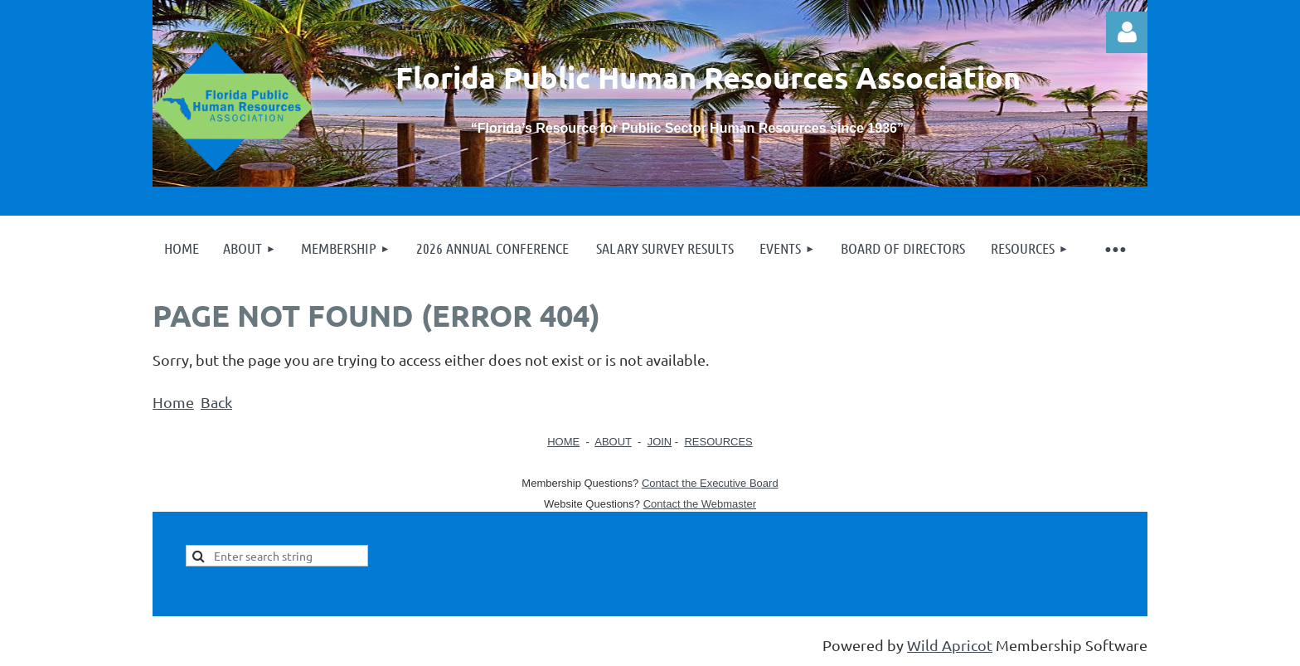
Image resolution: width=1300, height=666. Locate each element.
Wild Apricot (949, 645)
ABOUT (613, 441)
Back (216, 402)
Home (173, 402)
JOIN (660, 441)
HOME (563, 441)
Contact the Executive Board (710, 483)
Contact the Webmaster (699, 504)
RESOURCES (718, 441)
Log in (1126, 32)
